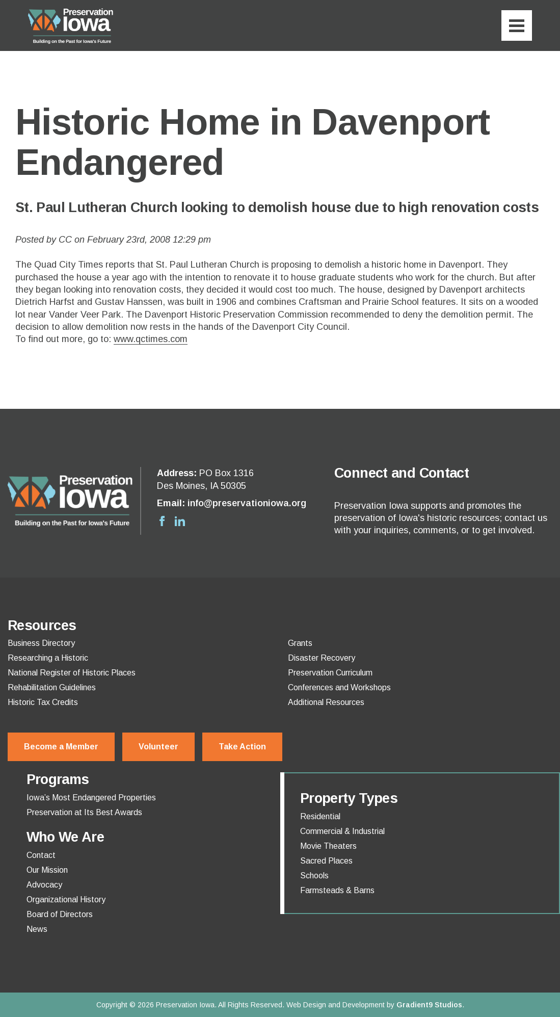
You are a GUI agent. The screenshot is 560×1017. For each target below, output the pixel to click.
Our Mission (47, 870)
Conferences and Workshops (339, 688)
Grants (300, 643)
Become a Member (61, 746)
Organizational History (65, 900)
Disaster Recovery (321, 658)
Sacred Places (326, 861)
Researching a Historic (48, 658)
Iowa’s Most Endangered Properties (91, 798)
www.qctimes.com (151, 339)
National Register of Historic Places (72, 673)
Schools (314, 876)
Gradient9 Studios (429, 1005)
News (36, 929)
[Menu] (516, 25)
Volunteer (158, 746)
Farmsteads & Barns (337, 890)
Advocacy (44, 885)
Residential (320, 817)
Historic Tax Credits (43, 702)
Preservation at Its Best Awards (84, 813)
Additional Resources (326, 702)
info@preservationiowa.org (247, 503)
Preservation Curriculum (330, 673)
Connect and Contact (401, 473)
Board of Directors (59, 914)
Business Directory (41, 643)
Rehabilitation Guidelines (52, 688)
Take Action (242, 746)
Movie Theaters (328, 846)
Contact (41, 855)
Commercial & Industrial (342, 831)
